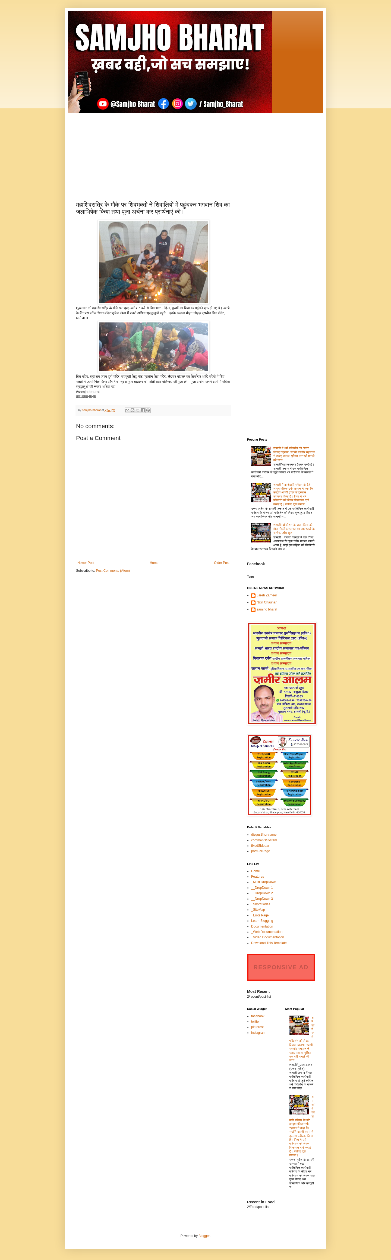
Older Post (221, 563)
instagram (258, 1033)
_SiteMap (258, 910)
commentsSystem (264, 840)
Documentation (262, 926)
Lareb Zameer (267, 595)
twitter (255, 1021)
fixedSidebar (260, 846)
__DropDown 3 (262, 899)
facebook (257, 1016)
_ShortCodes (260, 904)
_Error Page (260, 915)
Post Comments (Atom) (113, 571)
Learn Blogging (262, 921)
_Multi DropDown (263, 882)
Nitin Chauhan (267, 602)
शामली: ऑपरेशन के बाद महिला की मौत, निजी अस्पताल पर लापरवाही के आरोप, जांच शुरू (294, 529)
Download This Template (269, 943)
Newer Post (85, 563)
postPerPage (260, 851)
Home (154, 563)
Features (257, 876)
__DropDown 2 (262, 893)
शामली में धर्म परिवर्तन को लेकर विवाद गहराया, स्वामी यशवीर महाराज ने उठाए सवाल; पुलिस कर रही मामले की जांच (294, 454)
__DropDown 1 (262, 888)
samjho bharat (267, 609)
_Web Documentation (266, 932)
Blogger (204, 1236)
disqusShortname (263, 834)
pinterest (257, 1027)
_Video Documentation (267, 937)
